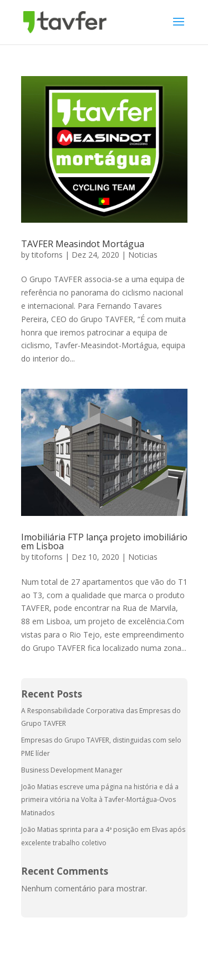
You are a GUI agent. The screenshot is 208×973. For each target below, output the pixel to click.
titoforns (47, 254)
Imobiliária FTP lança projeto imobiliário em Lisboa (104, 541)
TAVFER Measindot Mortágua (82, 244)
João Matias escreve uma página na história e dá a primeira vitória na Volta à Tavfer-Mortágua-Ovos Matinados (100, 800)
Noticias (143, 254)
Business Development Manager (72, 770)
